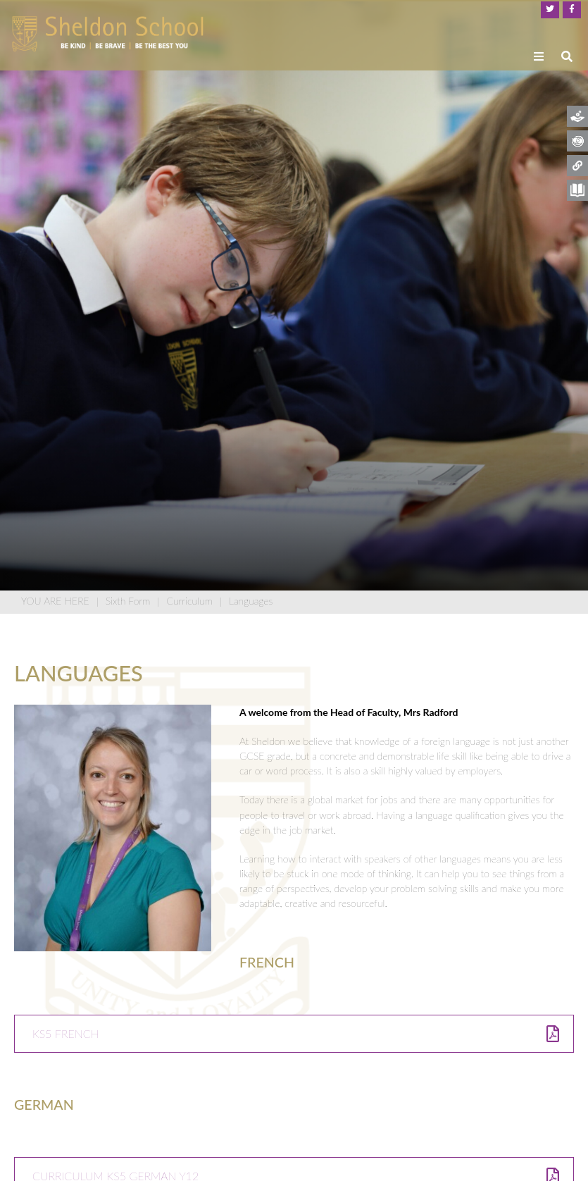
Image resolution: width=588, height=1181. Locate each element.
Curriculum (189, 601)
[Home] (107, 34)
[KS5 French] (294, 1034)
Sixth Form (128, 601)
